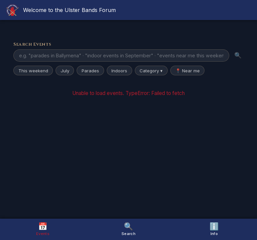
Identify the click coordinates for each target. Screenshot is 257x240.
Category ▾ (151, 70)
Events (43, 229)
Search (128, 229)
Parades (90, 70)
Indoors (119, 70)
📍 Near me (187, 70)
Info (214, 229)
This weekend (33, 70)
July (65, 70)
